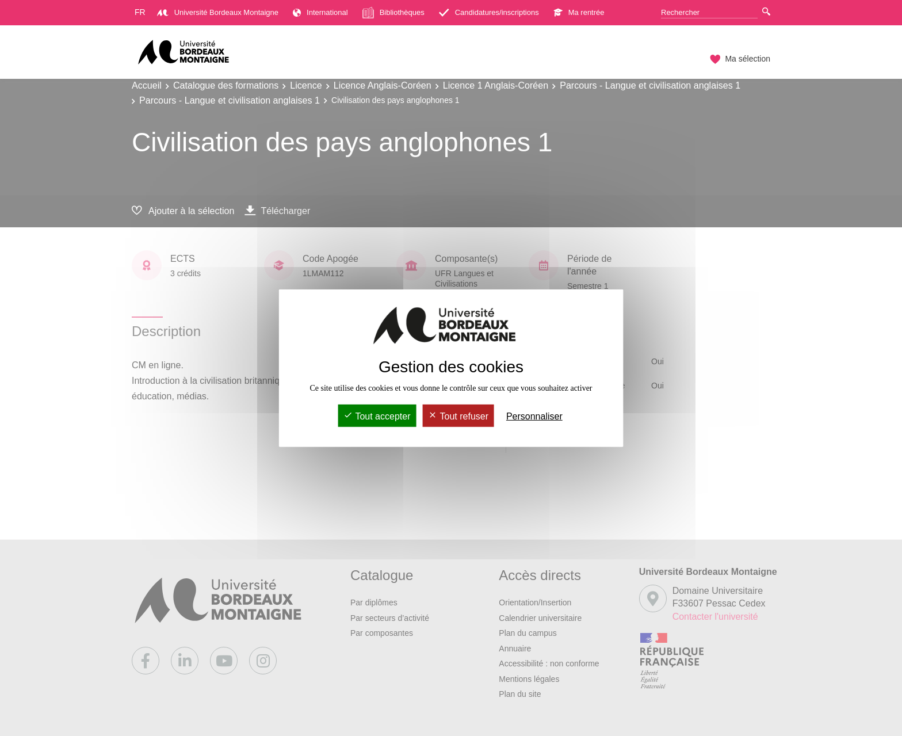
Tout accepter (376, 416)
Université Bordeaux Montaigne (217, 12)
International (320, 12)
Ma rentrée (579, 12)
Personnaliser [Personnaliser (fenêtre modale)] (534, 416)
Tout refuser (458, 416)
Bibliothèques (393, 12)
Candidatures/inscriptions (489, 12)
